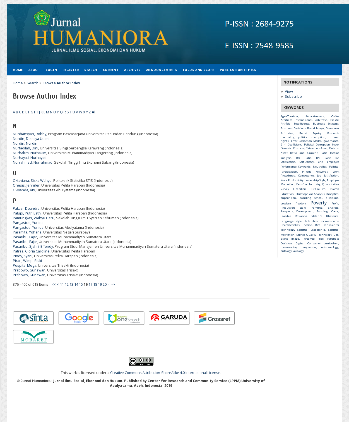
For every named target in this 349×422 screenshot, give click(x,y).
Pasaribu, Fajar (25, 237)
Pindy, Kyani (22, 256)
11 (62, 284)
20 (105, 284)
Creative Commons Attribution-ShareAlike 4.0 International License (165, 372)
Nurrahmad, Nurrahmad (32, 162)
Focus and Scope (198, 70)
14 (76, 284)
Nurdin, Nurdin (25, 143)
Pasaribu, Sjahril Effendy (33, 246)
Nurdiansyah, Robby (29, 134)
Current (111, 70)
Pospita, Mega (24, 265)
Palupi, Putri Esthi (27, 213)
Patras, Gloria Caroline (31, 251)
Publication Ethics (238, 70)
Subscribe (293, 96)
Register (70, 70)
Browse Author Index (61, 83)
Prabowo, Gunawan (29, 270)
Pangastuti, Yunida (28, 222)
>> (112, 284)
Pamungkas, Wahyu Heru (33, 218)
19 (100, 284)
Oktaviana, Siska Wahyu (32, 180)
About (34, 70)
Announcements (161, 70)
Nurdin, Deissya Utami (31, 138)
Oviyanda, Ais (24, 190)
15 (81, 284)
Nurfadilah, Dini (25, 148)
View (289, 91)
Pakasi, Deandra (26, 208)
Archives (132, 70)
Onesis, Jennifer (26, 185)
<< (54, 284)
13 (71, 284)
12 (67, 284)
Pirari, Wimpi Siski (27, 260)
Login (51, 70)
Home (18, 70)
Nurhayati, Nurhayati (29, 157)
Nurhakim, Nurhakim (29, 153)
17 (90, 284)
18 (95, 284)
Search (90, 70)
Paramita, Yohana (27, 232)
